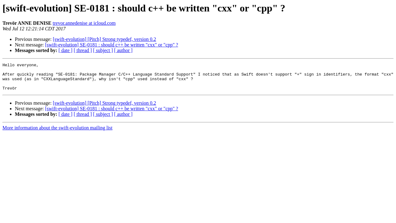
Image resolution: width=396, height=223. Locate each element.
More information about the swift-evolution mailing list (57, 133)
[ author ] (123, 50)
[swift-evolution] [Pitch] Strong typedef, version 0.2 (104, 39)
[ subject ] (103, 50)
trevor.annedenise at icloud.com (84, 23)
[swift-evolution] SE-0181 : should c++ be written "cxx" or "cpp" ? (111, 44)
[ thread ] (83, 50)
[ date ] (65, 50)
